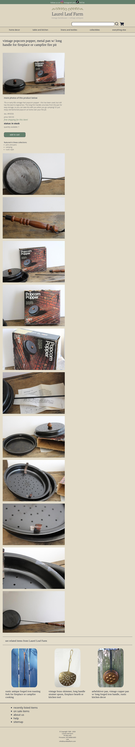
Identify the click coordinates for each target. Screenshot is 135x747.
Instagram (68, 2)
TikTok (81, 2)
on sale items (21, 711)
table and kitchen (40, 29)
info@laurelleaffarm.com (67, 741)
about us (19, 714)
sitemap (18, 722)
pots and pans (11, 145)
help (16, 718)
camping (9, 147)
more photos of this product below (20, 97)
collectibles (95, 29)
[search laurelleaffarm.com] (117, 24)
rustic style (10, 149)
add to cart (15, 135)
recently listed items (26, 707)
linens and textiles (69, 29)
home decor (14, 29)
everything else (119, 29)
